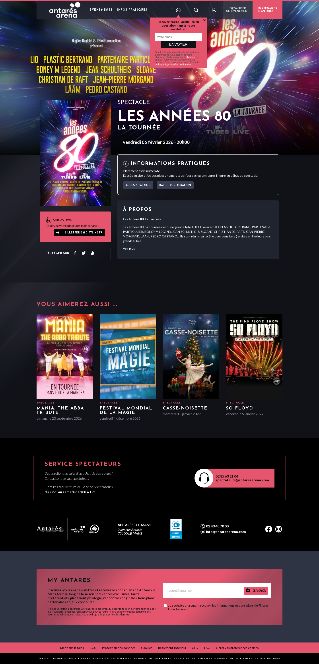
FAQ (207, 648)
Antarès (191, 57)
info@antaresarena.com (226, 532)
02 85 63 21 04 (227, 476)
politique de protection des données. (110, 614)
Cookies (146, 648)
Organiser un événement (237, 10)
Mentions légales (72, 648)
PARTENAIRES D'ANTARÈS (267, 10)
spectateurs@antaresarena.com (242, 480)
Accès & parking (138, 185)
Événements (101, 10)
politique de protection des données (173, 64)
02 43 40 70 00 (217, 526)
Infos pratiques (132, 10)
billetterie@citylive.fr (83, 232)
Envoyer (178, 44)
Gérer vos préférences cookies (237, 648)
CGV (195, 648)
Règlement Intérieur (172, 648)
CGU (92, 648)
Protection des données (119, 648)
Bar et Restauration (175, 185)
